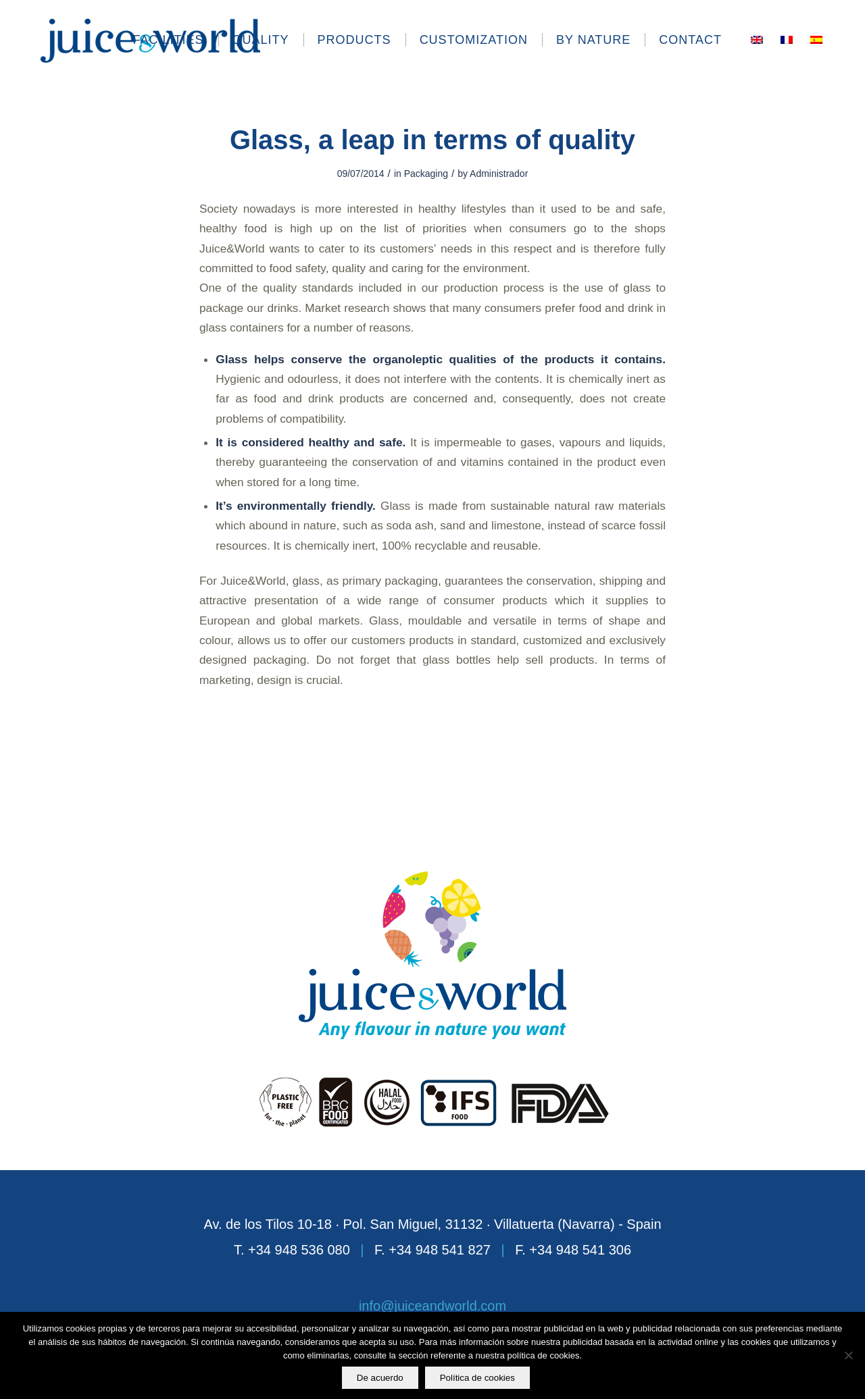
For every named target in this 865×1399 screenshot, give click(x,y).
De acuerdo (380, 1378)
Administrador (499, 173)
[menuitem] (175, 40)
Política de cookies (477, 1378)
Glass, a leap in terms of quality (432, 140)
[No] (848, 1356)
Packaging (426, 173)
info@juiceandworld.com (432, 1305)
